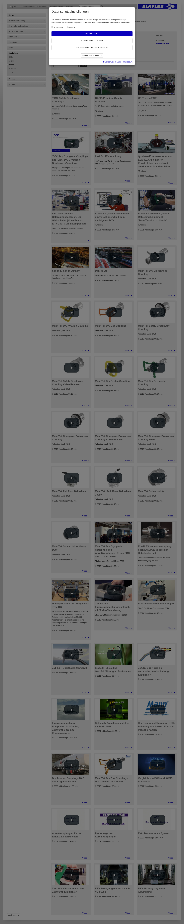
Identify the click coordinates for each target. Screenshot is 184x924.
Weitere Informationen (91, 56)
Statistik (71, 27)
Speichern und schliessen (92, 40)
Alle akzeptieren (92, 33)
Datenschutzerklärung (112, 62)
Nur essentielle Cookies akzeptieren (92, 47)
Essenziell (58, 27)
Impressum (128, 62)
